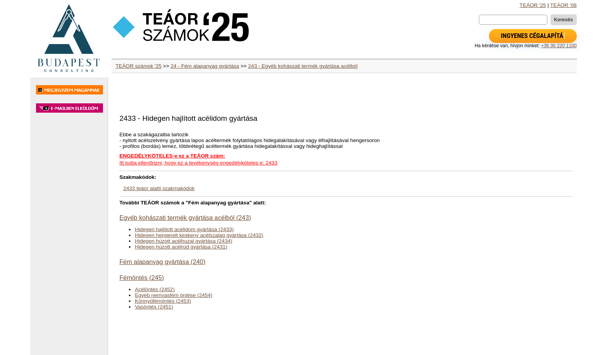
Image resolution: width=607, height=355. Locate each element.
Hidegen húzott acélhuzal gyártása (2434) (183, 241)
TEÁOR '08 (563, 5)
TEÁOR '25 (533, 5)
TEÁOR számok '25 (138, 66)
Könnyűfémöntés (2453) (163, 301)
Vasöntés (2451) (154, 307)
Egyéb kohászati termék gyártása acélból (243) (185, 217)
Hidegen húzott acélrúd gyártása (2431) (181, 247)
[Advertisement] (69, 238)
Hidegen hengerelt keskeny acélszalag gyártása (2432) (199, 235)
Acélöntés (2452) (155, 289)
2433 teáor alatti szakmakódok (158, 188)
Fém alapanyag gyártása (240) (162, 261)
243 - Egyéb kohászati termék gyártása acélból (303, 66)
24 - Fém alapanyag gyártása (205, 66)
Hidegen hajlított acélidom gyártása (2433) (184, 229)
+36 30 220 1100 (558, 45)
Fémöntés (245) (141, 277)
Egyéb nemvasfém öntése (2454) (173, 295)
